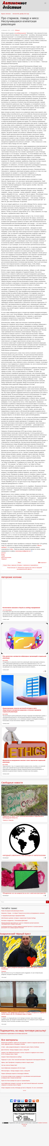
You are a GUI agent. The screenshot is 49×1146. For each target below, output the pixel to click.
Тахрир (3, 556)
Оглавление (42, 562)
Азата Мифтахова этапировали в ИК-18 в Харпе (13, 1068)
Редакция (17, 30)
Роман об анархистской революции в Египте (12, 910)
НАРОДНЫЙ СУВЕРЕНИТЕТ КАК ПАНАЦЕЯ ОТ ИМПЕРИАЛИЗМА (24, 855)
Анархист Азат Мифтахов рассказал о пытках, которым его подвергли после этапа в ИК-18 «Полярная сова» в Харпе (23, 1013)
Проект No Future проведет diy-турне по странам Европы (15, 1080)
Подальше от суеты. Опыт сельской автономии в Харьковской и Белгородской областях (23, 817)
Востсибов (5, 660)
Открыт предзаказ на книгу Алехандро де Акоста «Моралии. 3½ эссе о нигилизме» (22, 1087)
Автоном (3, 552)
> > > (24, 1090)
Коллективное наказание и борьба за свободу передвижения (21, 607)
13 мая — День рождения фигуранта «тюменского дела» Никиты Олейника (22, 968)
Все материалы (9, 1040)
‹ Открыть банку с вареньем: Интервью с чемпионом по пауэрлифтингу (20, 565)
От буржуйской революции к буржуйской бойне (13, 915)
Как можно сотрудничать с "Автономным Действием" (14, 920)
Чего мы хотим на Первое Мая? (9, 1065)
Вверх (19, 562)
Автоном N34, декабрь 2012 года (21, 13)
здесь (11, 549)
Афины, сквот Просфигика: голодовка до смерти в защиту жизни (17, 1062)
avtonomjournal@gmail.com (23, 551)
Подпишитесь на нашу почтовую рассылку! (23, 1030)
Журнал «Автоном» (6, 13)
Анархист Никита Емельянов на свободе (11, 1056)
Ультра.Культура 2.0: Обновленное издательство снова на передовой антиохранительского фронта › (24, 568)
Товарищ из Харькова (8, 820)
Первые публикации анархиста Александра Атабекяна (15, 1073)
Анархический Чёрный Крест (15, 933)
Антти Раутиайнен (7, 610)
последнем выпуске (20, 33)
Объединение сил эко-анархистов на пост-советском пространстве (24, 893)
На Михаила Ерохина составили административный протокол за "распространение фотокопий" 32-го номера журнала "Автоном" (22, 927)
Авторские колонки (11, 577)
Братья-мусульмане (6, 557)
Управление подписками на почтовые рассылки (13, 1033)
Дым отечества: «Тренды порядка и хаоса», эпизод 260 (15, 1049)
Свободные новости (12, 782)
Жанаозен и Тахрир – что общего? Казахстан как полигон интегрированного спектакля (23, 913)
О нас (24, 1125)
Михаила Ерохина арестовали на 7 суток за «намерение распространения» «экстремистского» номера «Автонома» (20, 923)
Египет (3, 554)
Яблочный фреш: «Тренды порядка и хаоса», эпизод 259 (15, 1070)
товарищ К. (4, 559)
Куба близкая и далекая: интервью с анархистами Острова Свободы (18, 918)
